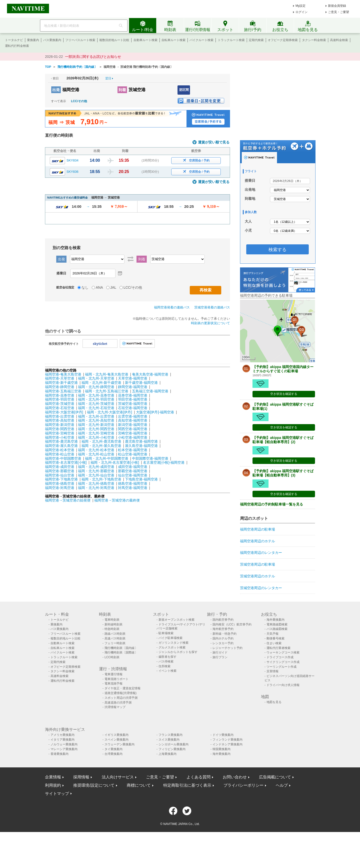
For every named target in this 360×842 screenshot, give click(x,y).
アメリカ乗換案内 (62, 735)
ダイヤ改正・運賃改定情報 (122, 688)
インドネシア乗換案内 (227, 744)
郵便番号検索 (275, 638)
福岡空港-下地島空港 (61, 479)
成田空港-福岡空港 (132, 467)
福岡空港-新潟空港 (59, 425)
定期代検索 (256, 40)
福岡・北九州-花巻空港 (96, 395)
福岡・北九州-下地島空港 (101, 479)
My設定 (301, 6)
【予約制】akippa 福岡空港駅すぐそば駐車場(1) (283, 406)
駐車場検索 (166, 633)
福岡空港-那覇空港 (59, 471)
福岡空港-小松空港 (59, 437)
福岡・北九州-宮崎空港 (96, 433)
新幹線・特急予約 (224, 633)
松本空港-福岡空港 (132, 450)
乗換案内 (33, 40)
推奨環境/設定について (93, 785)
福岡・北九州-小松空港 (96, 437)
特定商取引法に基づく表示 (187, 785)
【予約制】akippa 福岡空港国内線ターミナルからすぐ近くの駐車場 (283, 369)
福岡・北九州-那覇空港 (96, 471)
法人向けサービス (118, 777)
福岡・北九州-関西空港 (96, 429)
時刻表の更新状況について (210, 323)
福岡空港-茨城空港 (59, 404)
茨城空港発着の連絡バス (212, 307)
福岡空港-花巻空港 (59, 395)
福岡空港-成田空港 (59, 467)
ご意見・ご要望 (338, 12)
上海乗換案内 (167, 754)
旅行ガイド (220, 652)
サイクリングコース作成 (283, 662)
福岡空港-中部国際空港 (63, 458)
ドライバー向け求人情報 (283, 685)
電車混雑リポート (116, 679)
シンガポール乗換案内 (173, 744)
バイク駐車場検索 (170, 638)
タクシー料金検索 (314, 40)
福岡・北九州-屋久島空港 (101, 446)
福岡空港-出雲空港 (59, 416)
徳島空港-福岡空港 (132, 483)
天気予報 (272, 633)
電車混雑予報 (113, 683)
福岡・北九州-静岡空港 (96, 387)
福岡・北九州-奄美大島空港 (106, 374)
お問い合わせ (235, 777)
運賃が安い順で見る (214, 142)
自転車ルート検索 (174, 40)
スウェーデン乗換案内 (119, 744)
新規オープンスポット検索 (176, 619)
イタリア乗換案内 (62, 739)
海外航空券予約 (223, 629)
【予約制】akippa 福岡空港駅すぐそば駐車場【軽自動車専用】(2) (283, 440)
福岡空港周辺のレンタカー (261, 553)
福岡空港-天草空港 (59, 378)
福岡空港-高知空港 (59, 420)
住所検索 (164, 666)
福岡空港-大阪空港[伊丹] (64, 412)
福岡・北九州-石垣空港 (96, 408)
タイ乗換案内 (113, 749)
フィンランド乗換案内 (227, 739)
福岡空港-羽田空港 (59, 399)
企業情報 (53, 777)
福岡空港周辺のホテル (257, 541)
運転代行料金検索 (17, 46)
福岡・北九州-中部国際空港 (106, 458)
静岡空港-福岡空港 (132, 387)
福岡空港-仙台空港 (59, 475)
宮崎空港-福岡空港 (132, 433)
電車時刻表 (112, 619)
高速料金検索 (339, 40)
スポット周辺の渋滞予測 (121, 698)
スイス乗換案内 (169, 739)
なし (85, 287)
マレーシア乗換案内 (64, 749)
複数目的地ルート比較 (114, 40)
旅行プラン (220, 657)
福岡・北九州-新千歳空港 (101, 383)
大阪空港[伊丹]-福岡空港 (155, 412)
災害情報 (272, 671)
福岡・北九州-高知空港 (96, 420)
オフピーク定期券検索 (283, 40)
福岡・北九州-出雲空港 (96, 416)
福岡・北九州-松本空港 (96, 450)
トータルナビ (14, 40)
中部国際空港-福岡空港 (150, 458)
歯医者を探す (167, 656)
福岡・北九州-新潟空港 (96, 425)
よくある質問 (198, 777)
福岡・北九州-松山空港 (96, 454)
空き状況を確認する (283, 394)
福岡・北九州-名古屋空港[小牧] (114, 462)
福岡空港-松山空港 (59, 454)
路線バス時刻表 (115, 633)
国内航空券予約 (223, 619)
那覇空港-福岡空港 (132, 471)
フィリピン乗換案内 (172, 749)
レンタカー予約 (223, 643)
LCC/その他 (79, 101)
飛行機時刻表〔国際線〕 (121, 652)
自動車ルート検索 (146, 40)
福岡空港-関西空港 (59, 429)
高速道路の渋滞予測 (118, 702)
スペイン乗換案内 (116, 739)
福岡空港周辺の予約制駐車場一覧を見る (271, 504)
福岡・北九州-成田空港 (96, 467)
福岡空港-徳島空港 (59, 483)
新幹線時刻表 (113, 624)
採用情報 (81, 777)
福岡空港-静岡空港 (59, 387)
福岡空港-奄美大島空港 (63, 374)
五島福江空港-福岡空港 (150, 391)
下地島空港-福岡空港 (141, 479)
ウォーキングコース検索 (283, 652)
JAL (113, 287)
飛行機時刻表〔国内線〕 (121, 648)
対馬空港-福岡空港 (132, 488)
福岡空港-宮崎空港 (59, 433)
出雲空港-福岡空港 (132, 416)
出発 (56, 90)
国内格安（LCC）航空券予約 (232, 624)
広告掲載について (275, 777)
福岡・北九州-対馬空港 (96, 488)
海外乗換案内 (275, 619)
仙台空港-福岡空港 (132, 475)
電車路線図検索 (277, 624)
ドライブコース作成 (280, 657)
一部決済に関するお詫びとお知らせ (93, 57)
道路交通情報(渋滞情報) (120, 693)
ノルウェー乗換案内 (64, 744)
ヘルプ (282, 785)
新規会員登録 (337, 6)
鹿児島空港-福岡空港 (141, 441)
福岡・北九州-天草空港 (96, 378)
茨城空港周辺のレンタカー (261, 588)
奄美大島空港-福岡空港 (150, 374)
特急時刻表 (112, 629)
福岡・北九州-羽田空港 (96, 399)
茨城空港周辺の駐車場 (257, 564)
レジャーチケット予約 (227, 648)
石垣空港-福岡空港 (132, 408)
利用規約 (53, 785)
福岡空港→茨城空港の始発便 (68, 500)
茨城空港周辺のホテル (257, 576)
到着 (122, 90)
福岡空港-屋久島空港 (61, 446)
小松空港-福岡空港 (132, 437)
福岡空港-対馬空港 (59, 488)
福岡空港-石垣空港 (59, 408)
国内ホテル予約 (223, 638)
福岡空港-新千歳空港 (61, 383)
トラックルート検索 (231, 40)
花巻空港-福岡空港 (132, 395)
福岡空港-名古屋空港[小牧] (65, 462)
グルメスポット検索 (172, 647)
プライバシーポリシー (244, 785)
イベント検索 (167, 670)
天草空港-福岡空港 (132, 378)
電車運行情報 (113, 674)
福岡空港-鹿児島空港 (61, 441)
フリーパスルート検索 (80, 40)
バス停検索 (166, 661)
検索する (277, 249)
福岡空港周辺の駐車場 (257, 529)
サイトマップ (57, 793)
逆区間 (184, 90)
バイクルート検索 (202, 40)
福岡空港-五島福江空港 (63, 391)
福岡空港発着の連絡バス (172, 307)
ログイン (302, 12)
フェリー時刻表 (115, 643)
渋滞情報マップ (115, 707)
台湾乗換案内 (113, 754)
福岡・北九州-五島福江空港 (106, 391)
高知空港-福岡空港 (132, 420)
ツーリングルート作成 (281, 666)
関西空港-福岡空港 (132, 429)
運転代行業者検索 (278, 648)
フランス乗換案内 (170, 735)
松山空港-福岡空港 (132, 454)
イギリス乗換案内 (116, 735)
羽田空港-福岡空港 (132, 399)
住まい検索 (274, 643)
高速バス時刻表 (115, 638)
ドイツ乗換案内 (223, 735)
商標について (139, 785)
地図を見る (274, 702)
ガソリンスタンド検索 (173, 642)
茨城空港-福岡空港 (132, 404)
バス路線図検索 (277, 629)
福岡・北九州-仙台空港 (96, 475)
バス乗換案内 (52, 40)
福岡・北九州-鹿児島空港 (101, 441)
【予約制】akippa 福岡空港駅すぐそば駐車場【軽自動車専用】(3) (283, 473)
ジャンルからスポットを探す (178, 652)
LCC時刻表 (112, 657)
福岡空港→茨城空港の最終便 (117, 500)
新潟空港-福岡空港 (132, 425)
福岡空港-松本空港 (59, 450)
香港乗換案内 (59, 754)
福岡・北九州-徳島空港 (96, 483)
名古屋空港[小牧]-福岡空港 (163, 462)
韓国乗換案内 (221, 749)
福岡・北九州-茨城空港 (96, 404)
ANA (99, 287)
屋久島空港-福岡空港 (141, 446)
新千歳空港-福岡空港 (141, 383)
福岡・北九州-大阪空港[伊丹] (109, 412)
